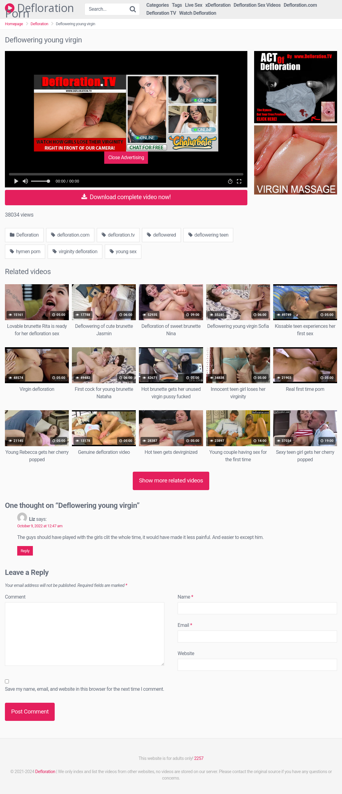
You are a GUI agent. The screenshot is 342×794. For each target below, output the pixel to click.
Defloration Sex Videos (257, 5)
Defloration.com (300, 5)
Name (185, 597)
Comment (15, 597)
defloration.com (70, 235)
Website (186, 653)
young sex (123, 251)
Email (185, 625)
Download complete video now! (126, 197)
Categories (157, 5)
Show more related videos (171, 480)
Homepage (14, 24)
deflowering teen (208, 235)
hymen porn (25, 251)
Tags (177, 5)
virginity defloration (75, 251)
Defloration (39, 24)
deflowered (161, 235)
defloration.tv (118, 235)
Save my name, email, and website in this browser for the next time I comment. (84, 689)
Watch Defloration (197, 13)
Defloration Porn (39, 8)
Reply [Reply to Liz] (25, 550)
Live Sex (193, 5)
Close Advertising (126, 157)
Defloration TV (161, 13)
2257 (198, 758)
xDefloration (217, 5)
